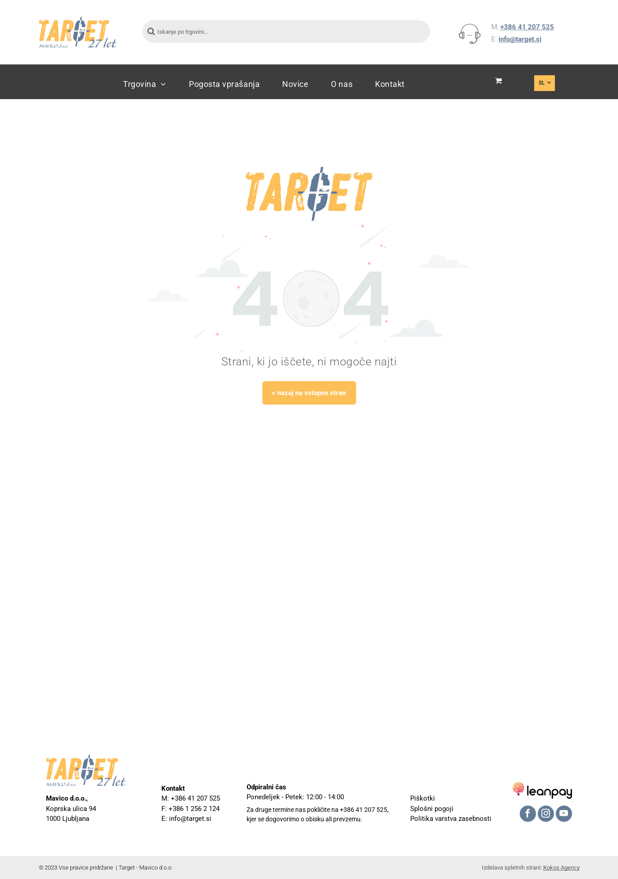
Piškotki (422, 798)
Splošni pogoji (431, 809)
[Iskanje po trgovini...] (286, 31)
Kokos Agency (561, 867)
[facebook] (528, 815)
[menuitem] (145, 84)
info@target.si (520, 39)
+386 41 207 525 (527, 27)
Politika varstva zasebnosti (450, 819)
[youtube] (564, 815)
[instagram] (546, 815)
